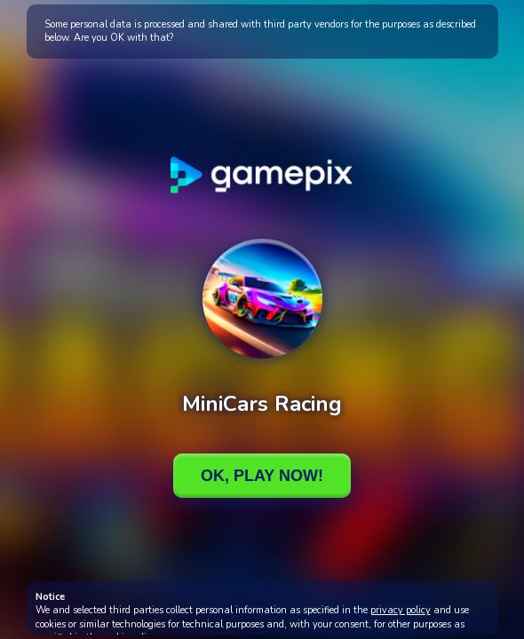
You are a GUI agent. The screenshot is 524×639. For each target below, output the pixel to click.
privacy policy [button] (400, 610)
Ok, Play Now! (262, 476)
